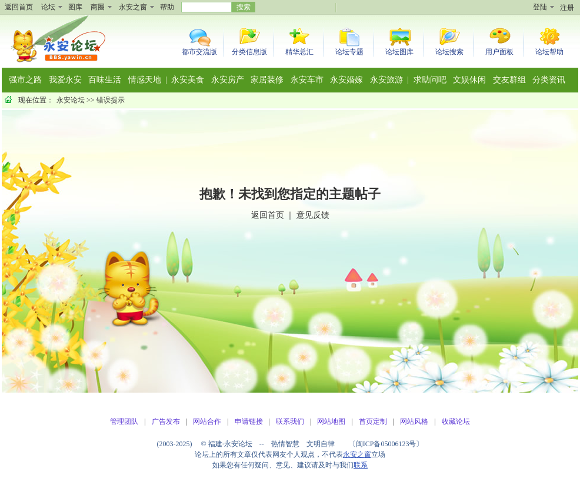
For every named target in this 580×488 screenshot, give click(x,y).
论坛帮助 (549, 52)
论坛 (48, 7)
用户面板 (499, 52)
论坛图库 (399, 52)
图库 (75, 7)
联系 (361, 465)
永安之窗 (133, 7)
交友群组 (509, 79)
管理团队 (124, 421)
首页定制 (373, 421)
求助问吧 (430, 79)
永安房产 (227, 79)
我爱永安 (65, 79)
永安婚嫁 (346, 79)
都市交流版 (199, 52)
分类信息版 (249, 52)
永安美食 (187, 79)
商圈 (98, 7)
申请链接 (249, 421)
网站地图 (331, 421)
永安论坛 (70, 100)
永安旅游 (386, 79)
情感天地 (144, 79)
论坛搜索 (449, 52)
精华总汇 (299, 52)
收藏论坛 (456, 421)
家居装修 (267, 79)
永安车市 (307, 79)
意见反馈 (312, 215)
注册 (567, 8)
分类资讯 (548, 79)
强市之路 (25, 79)
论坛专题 (349, 52)
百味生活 (104, 79)
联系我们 (290, 421)
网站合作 (207, 421)
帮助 (167, 7)
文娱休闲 (469, 79)
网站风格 (414, 421)
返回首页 (19, 7)
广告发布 (166, 421)
